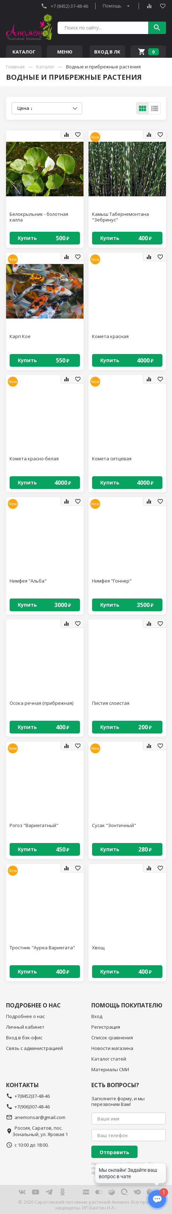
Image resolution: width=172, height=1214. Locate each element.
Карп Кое (20, 336)
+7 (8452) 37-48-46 (64, 6)
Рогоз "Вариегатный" (34, 825)
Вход (96, 1016)
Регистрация (105, 1027)
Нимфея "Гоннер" (111, 581)
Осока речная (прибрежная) (41, 703)
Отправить (114, 1152)
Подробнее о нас (25, 1016)
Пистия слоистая (110, 703)
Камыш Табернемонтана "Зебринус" (120, 217)
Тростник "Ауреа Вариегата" (42, 948)
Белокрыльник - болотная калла (39, 217)
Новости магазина (112, 1048)
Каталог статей (108, 1059)
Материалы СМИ (110, 1069)
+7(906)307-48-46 (28, 1106)
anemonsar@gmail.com (35, 1117)
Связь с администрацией (34, 1048)
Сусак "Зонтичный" (114, 825)
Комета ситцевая (111, 459)
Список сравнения (112, 1037)
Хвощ (98, 948)
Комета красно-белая (34, 459)
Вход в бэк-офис (24, 1037)
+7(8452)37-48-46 (28, 1096)
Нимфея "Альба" (28, 581)
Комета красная (110, 336)
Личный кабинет (25, 1027)
